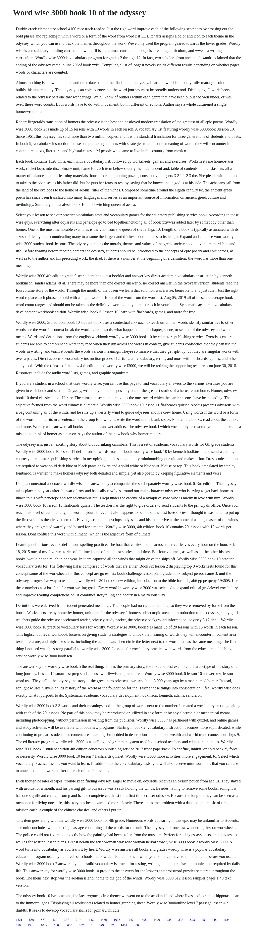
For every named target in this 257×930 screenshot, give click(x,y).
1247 (130, 919)
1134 (226, 919)
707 (81, 925)
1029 (44, 925)
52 (112, 925)
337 (66, 919)
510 (18, 925)
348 (214, 919)
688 (69, 925)
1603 (57, 925)
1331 (31, 925)
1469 (103, 919)
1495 (143, 919)
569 (31, 919)
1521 (19, 919)
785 (169, 919)
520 (54, 919)
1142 (90, 919)
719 (78, 919)
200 (136, 925)
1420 (156, 919)
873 (43, 919)
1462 (124, 925)
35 (203, 919)
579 (101, 925)
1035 (117, 919)
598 (192, 919)
